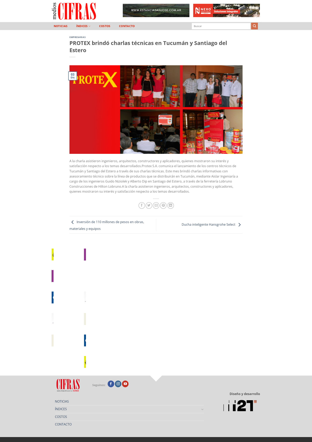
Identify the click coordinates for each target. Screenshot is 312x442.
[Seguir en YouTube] (125, 384)
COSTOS (104, 26)
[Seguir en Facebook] (111, 384)
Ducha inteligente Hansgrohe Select (212, 224)
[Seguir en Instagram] (118, 384)
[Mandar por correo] (156, 205)
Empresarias (77, 37)
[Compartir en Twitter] (149, 205)
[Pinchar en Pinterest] (163, 205)
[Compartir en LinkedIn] (170, 205)
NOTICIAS (60, 26)
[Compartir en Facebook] (141, 205)
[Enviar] (254, 26)
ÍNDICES (83, 26)
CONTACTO (127, 26)
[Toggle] (202, 409)
